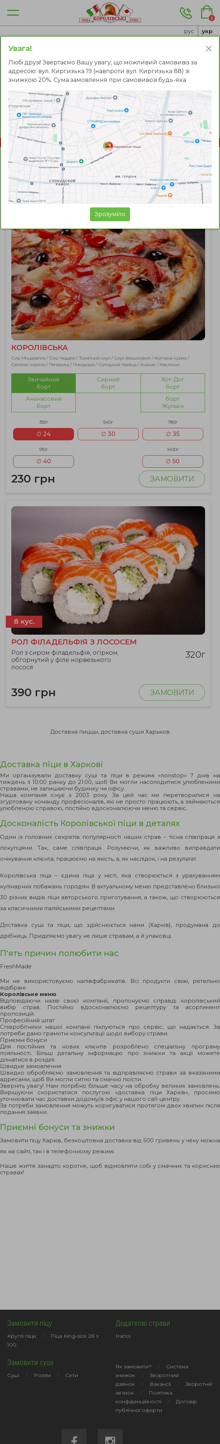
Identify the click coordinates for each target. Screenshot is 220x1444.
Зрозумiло (110, 214)
